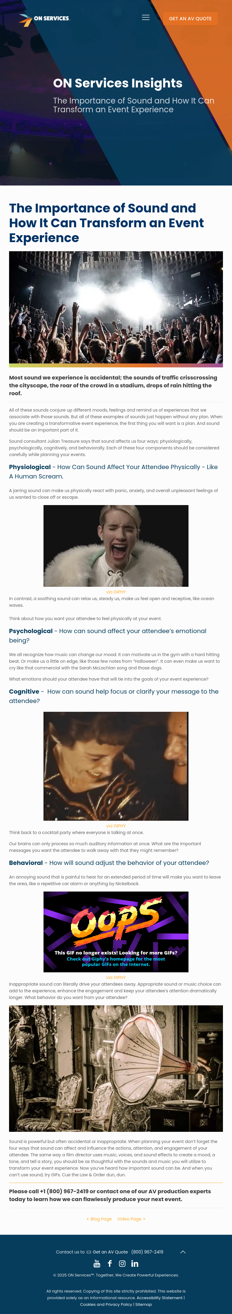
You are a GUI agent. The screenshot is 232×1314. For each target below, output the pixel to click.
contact (107, 1191)
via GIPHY (116, 592)
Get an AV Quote (110, 1252)
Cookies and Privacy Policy (106, 1304)
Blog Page (98, 1219)
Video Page (132, 1219)
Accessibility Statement (160, 1298)
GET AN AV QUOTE (190, 18)
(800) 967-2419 (147, 1252)
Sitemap (143, 1304)
